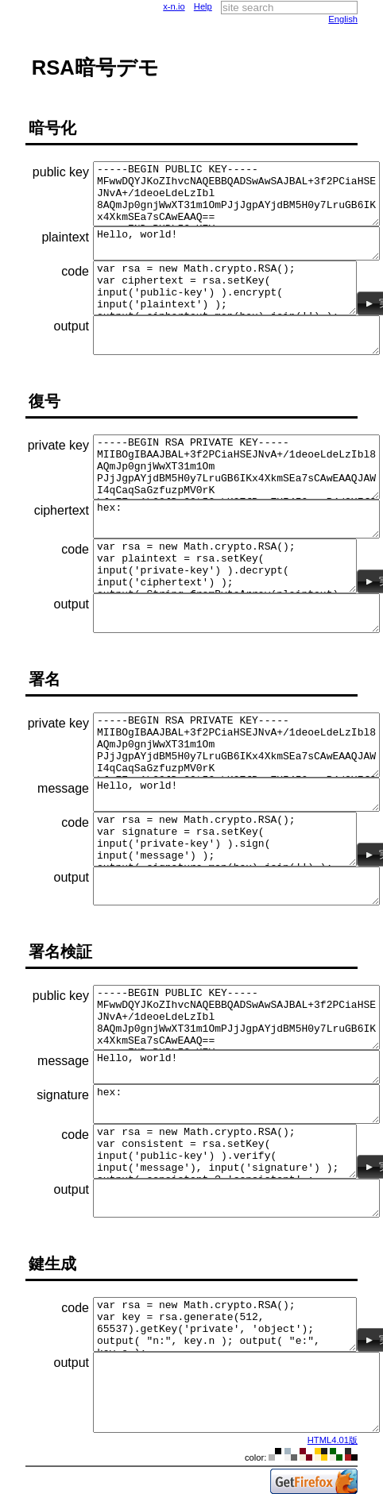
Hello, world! (236, 243)
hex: (236, 519)
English (343, 19)
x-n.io (173, 6)
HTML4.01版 (333, 1440)
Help (203, 6)
